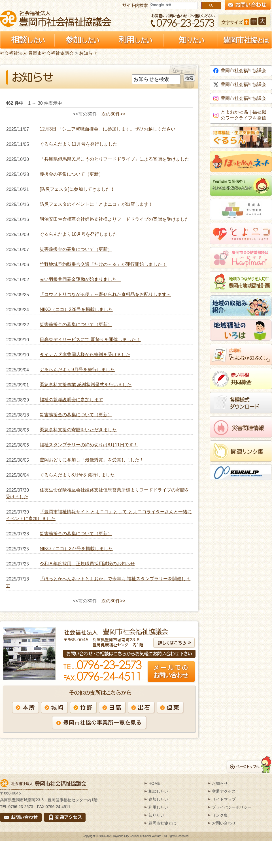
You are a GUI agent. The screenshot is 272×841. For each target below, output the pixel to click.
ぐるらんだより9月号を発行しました (77, 369)
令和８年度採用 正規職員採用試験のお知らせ (87, 563)
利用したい (158, 807)
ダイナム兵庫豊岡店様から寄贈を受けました (85, 354)
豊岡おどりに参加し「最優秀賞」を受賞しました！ (92, 459)
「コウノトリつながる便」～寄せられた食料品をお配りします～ (105, 294)
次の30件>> (113, 114)
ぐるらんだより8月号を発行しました (77, 474)
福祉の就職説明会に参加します (71, 399)
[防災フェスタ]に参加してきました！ (77, 189)
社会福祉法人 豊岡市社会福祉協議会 (55, 18)
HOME (154, 783)
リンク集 (220, 815)
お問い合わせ (224, 823)
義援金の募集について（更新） (71, 174)
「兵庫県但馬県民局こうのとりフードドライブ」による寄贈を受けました (114, 159)
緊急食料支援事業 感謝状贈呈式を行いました (85, 384)
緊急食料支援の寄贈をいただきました (78, 429)
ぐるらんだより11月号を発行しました (78, 144)
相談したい (158, 791)
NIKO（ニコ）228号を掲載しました (76, 309)
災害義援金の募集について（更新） (76, 249)
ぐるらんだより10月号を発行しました (78, 234)
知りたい (156, 815)
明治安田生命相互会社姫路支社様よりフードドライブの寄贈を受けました (114, 219)
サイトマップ (224, 799)
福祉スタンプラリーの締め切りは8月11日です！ (89, 444)
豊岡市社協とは (162, 823)
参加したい (158, 799)
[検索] (172, 5)
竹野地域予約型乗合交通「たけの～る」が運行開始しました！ (103, 264)
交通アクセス (224, 791)
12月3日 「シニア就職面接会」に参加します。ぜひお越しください (107, 129)
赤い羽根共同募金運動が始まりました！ (80, 279)
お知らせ (88, 53)
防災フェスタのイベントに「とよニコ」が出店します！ (96, 204)
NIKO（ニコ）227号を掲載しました (76, 548)
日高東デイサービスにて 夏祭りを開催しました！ (90, 339)
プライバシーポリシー (232, 807)
